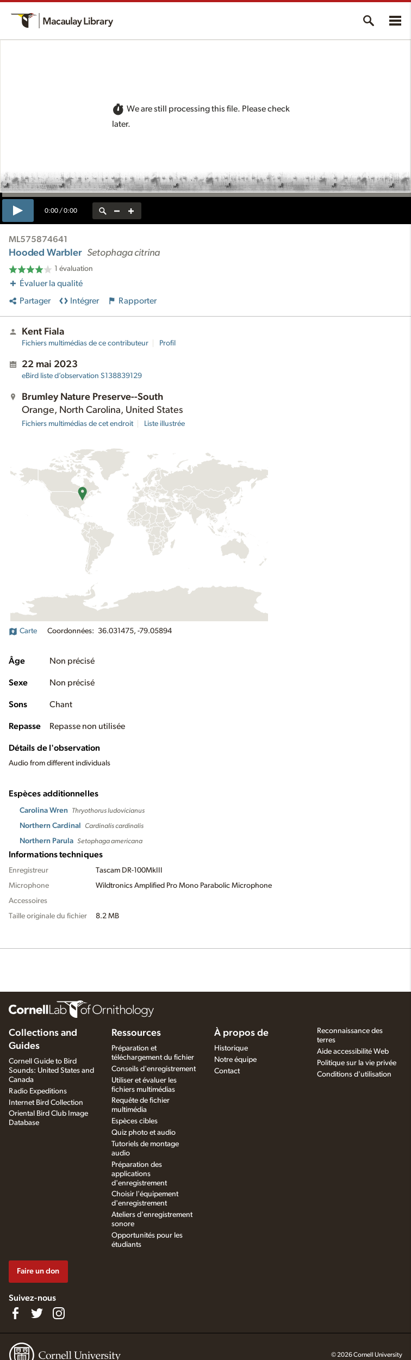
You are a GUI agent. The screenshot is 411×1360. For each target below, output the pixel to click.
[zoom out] (117, 211)
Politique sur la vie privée (356, 1063)
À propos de (241, 1033)
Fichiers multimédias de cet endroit (77, 424)
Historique (231, 1048)
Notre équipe (235, 1060)
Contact (227, 1071)
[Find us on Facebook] (15, 1313)
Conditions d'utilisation (354, 1074)
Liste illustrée (164, 424)
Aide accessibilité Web (353, 1051)
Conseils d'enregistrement (153, 1069)
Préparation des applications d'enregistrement (139, 1174)
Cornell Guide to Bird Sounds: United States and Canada (51, 1071)
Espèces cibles (134, 1121)
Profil (167, 343)
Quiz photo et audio (143, 1132)
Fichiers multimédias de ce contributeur (85, 343)
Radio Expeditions (38, 1091)
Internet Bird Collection (46, 1102)
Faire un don (38, 1271)
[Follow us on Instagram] (58, 1313)
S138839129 (82, 376)
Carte (23, 631)
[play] (18, 210)
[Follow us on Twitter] (36, 1313)
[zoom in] (131, 211)
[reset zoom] (103, 211)
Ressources (136, 1033)
